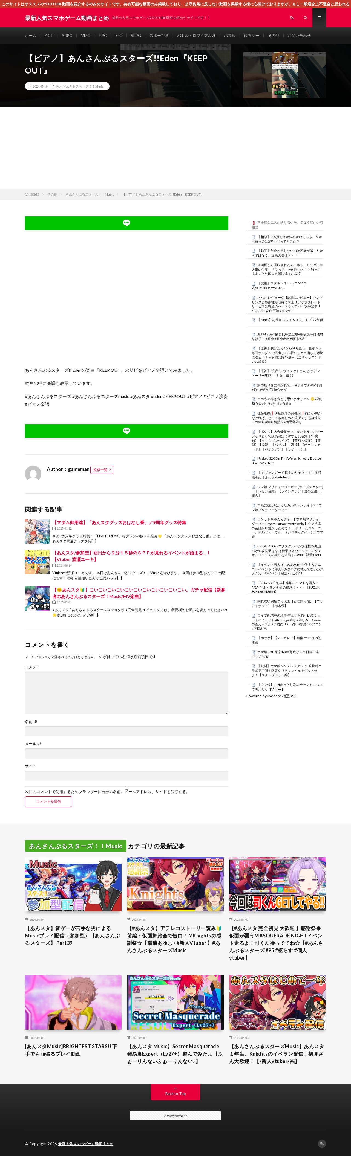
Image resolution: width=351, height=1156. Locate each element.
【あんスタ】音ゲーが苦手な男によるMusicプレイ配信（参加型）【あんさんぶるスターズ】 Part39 (72, 935)
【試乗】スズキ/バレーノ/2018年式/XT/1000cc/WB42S (279, 285)
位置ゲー (251, 35)
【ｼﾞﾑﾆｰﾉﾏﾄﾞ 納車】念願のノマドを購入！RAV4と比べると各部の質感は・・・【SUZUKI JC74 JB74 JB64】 (286, 587)
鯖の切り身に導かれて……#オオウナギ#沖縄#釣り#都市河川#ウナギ (287, 387)
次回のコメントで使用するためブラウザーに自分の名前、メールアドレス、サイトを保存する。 (107, 792)
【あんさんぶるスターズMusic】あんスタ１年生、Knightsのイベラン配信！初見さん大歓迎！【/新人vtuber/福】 (276, 1053)
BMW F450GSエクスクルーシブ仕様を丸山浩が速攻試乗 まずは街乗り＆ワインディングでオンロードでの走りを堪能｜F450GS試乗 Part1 (286, 550)
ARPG (67, 35)
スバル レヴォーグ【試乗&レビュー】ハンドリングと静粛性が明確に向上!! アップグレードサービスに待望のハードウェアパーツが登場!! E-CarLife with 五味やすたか (287, 304)
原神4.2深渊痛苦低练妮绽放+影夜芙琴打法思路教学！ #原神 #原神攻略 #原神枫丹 (287, 336)
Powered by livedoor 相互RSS (271, 695)
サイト (30, 766)
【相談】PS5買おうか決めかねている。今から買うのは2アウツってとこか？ (287, 239)
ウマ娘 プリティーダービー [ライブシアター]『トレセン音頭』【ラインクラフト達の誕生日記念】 (287, 491)
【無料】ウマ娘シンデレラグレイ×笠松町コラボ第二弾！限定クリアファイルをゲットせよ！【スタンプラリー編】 (287, 670)
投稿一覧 (100, 469)
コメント (32, 667)
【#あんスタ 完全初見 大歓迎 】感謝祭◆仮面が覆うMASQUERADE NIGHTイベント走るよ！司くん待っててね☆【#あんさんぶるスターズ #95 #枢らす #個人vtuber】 (276, 943)
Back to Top (175, 1093)
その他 (273, 35)
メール (33, 744)
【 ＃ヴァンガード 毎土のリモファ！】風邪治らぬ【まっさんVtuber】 (286, 474)
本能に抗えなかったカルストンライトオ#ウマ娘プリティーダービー (287, 507)
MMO (86, 35)
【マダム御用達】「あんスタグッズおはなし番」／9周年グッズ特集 (119, 522)
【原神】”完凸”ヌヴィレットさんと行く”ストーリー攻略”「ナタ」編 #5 (286, 373)
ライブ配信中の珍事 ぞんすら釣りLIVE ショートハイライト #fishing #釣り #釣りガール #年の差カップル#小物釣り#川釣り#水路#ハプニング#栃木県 (287, 622)
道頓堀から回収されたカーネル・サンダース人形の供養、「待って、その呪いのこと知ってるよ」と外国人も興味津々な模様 (287, 269)
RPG (103, 35)
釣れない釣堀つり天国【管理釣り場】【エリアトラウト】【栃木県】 (287, 603)
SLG (119, 35)
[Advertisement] (175, 147)
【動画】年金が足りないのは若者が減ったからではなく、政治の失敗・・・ (287, 253)
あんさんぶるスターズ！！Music (79, 86)
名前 (31, 722)
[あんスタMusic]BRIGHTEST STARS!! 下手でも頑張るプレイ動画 (71, 1050)
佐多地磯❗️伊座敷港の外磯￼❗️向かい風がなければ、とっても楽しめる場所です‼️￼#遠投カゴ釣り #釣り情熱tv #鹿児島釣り (286, 417)
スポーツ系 (159, 35)
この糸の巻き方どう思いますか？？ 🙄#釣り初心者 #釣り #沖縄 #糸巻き (287, 401)
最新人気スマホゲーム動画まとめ (86, 1144)
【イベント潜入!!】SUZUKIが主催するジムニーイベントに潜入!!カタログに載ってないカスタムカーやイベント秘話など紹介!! (287, 569)
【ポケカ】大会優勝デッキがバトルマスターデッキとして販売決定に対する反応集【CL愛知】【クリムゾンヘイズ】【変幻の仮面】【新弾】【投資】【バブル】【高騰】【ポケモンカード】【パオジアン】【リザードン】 (287, 440)
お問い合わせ (299, 35)
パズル (229, 35)
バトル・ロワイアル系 (196, 35)
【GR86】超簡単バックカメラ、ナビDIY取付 (290, 320)
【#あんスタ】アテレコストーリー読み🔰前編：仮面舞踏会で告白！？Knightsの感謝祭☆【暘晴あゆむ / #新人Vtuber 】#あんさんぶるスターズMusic (174, 939)
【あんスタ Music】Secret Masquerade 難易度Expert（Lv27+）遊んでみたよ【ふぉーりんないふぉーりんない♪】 (175, 1053)
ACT (49, 35)
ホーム (30, 35)
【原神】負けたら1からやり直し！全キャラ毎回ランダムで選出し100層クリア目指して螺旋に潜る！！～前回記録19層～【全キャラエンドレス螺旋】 (287, 354)
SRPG (136, 35)
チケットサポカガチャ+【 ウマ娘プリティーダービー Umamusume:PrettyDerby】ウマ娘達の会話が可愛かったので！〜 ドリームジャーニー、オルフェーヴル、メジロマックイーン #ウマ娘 (287, 528)
